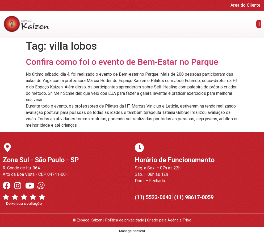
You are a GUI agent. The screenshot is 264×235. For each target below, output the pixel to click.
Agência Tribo (179, 220)
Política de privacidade (124, 220)
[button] (258, 24)
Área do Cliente (245, 5)
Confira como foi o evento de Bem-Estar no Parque (122, 62)
